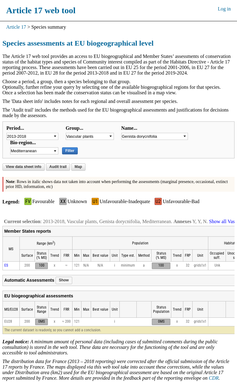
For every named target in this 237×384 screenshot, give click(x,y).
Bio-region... (23, 142)
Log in (224, 8)
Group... (74, 128)
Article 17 (16, 27)
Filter (69, 151)
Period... (15, 128)
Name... (129, 128)
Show (64, 280)
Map (78, 167)
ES (6, 265)
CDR (214, 378)
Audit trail (58, 167)
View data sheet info (23, 167)
